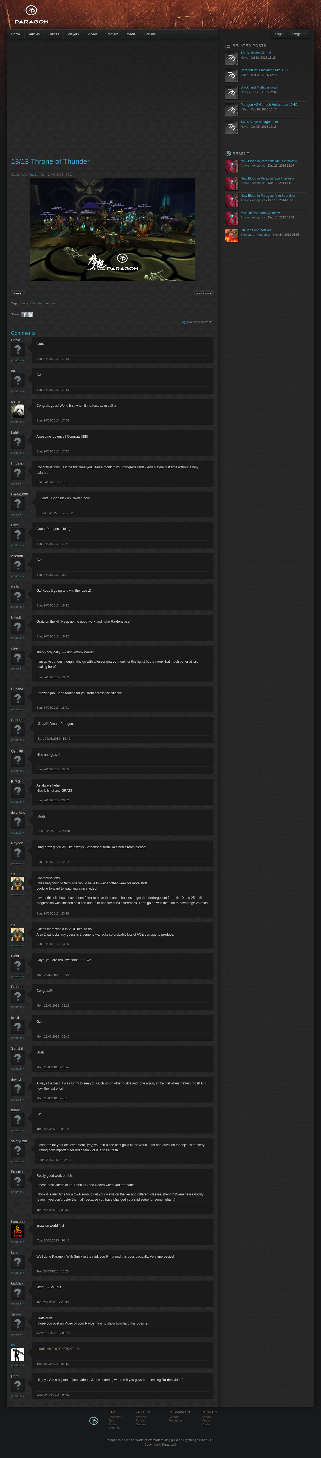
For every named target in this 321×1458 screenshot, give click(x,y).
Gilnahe (17, 689)
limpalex (17, 463)
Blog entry (247, 234)
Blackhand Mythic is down (259, 87)
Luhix (15, 433)
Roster (206, 1424)
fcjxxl (15, 1018)
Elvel (15, 525)
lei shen (51, 303)
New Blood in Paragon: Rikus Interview (269, 161)
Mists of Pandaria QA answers (262, 213)
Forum (140, 1420)
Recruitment (177, 1420)
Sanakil (17, 1048)
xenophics (258, 165)
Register (299, 34)
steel (14, 648)
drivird (16, 1079)
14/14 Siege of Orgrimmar (259, 122)
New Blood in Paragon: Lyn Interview (267, 178)
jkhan (15, 1376)
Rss (111, 1420)
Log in (185, 322)
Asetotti (17, 556)
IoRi (14, 371)
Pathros (17, 987)
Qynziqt (17, 751)
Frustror (17, 1172)
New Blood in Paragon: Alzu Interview (268, 196)
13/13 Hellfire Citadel (256, 53)
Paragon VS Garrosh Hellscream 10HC (269, 105)
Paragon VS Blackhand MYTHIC (264, 70)
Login (279, 34)
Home (15, 34)
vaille (15, 587)
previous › (203, 293)
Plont (15, 956)
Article (245, 165)
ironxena (18, 1222)
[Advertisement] (51, 98)
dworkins (18, 812)
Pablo (15, 340)
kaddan (17, 1283)
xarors (16, 1314)
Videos (93, 34)
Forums (150, 34)
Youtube (114, 1427)
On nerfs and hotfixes (256, 230)
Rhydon (17, 843)
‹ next (18, 293)
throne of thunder (31, 303)
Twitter (113, 1424)
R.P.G (15, 781)
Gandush (18, 720)
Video (244, 74)
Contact (112, 34)
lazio (14, 1253)
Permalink (17, 360)
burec (15, 1110)
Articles (34, 34)
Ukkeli (16, 618)
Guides (54, 34)
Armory (207, 1417)
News (244, 57)
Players (73, 34)
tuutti (32, 174)
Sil (13, 874)
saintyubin (19, 1141)
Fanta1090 (19, 494)
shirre (15, 402)
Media (131, 34)
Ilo (13, 1345)
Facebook (115, 1417)
